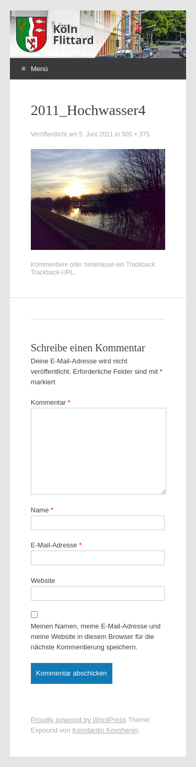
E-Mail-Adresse (56, 545)
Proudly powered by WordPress (78, 720)
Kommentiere (49, 264)
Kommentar (51, 402)
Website (43, 581)
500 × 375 (136, 134)
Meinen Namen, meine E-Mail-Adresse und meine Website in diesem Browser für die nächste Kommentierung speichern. (96, 636)
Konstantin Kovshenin (105, 730)
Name (42, 510)
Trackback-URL (52, 272)
